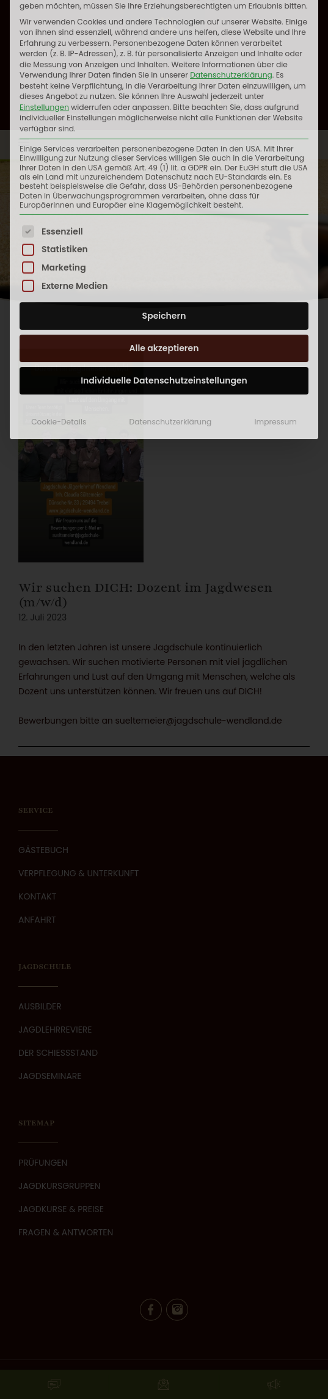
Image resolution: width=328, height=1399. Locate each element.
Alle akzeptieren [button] (164, 236)
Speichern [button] (164, 203)
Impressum (276, 309)
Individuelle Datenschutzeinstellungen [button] (164, 268)
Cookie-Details (58, 309)
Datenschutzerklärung (170, 309)
